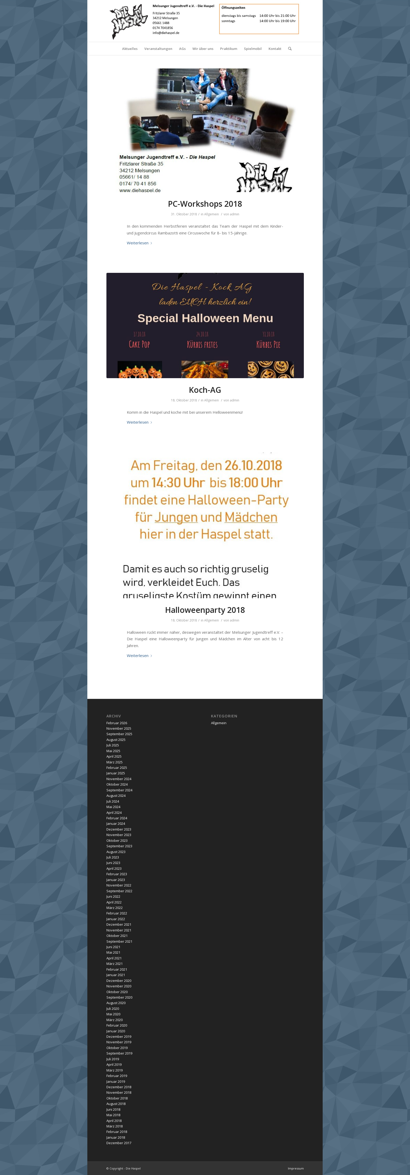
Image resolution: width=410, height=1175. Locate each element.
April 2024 (114, 812)
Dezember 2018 (118, 1087)
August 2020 (116, 1002)
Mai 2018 (113, 1115)
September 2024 (119, 790)
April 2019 (114, 1064)
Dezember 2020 (118, 980)
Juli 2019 (112, 1059)
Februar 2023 (116, 874)
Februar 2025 (116, 767)
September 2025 (119, 734)
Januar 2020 (115, 1031)
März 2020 (114, 1019)
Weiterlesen (140, 242)
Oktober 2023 (117, 840)
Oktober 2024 (117, 784)
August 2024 (116, 795)
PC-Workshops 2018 (205, 203)
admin (234, 214)
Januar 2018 (115, 1137)
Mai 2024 (113, 806)
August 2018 (116, 1103)
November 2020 (118, 986)
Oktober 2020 (117, 991)
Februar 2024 (116, 818)
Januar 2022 (115, 919)
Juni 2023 (113, 862)
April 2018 (114, 1120)
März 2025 (114, 762)
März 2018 (114, 1126)
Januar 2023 (115, 879)
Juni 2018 (113, 1109)
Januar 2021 (115, 974)
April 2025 (114, 756)
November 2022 (118, 885)
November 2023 (118, 834)
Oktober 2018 (117, 1098)
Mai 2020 (113, 1014)
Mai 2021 (113, 952)
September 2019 (119, 1053)
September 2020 (119, 997)
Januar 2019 (115, 1081)
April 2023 (114, 868)
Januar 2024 (115, 823)
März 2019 (114, 1070)
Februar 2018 (116, 1131)
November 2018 (118, 1092)
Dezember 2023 (118, 829)
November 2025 (118, 728)
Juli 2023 (112, 857)
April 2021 (114, 958)
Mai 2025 (113, 750)
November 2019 (118, 1042)
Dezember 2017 (118, 1143)
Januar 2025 (115, 773)
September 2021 (119, 941)
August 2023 (116, 851)
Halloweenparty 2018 (205, 609)
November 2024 (118, 778)
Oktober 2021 (117, 935)
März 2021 (114, 963)
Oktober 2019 (117, 1047)
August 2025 (116, 739)
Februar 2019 (116, 1075)
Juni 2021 (113, 946)
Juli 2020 (112, 1008)
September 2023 (119, 846)
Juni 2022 (113, 896)
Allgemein (211, 214)
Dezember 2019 (118, 1036)
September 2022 (119, 891)
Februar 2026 (116, 723)
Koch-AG (205, 389)
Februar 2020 (116, 1025)
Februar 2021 (116, 969)
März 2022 (114, 907)
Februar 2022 (116, 913)
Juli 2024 (112, 801)
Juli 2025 (112, 745)
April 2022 (114, 902)
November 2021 (118, 930)
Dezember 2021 (118, 924)
